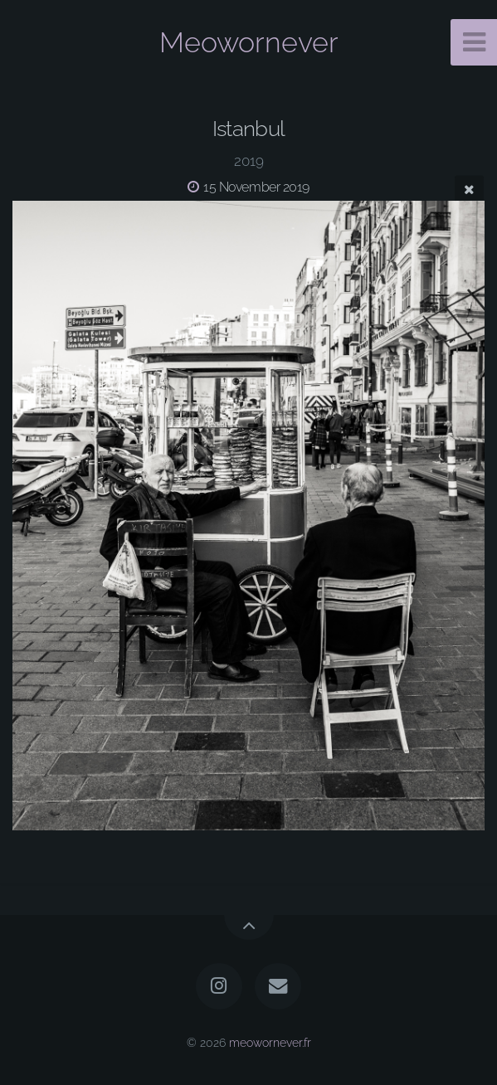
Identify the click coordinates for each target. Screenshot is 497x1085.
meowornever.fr (270, 1042)
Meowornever (249, 42)
